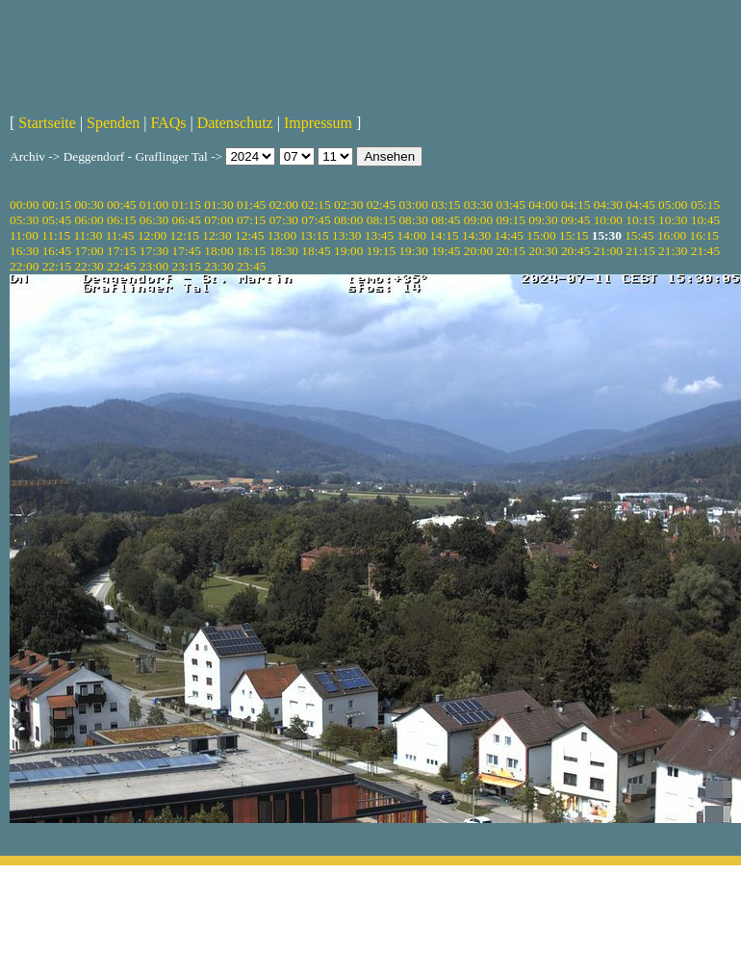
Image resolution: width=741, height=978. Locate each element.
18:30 (283, 251)
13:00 (282, 235)
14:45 (509, 235)
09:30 (542, 220)
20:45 (575, 251)
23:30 (218, 266)
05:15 (705, 204)
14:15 (443, 235)
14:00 (411, 235)
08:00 (348, 220)
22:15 (56, 266)
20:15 (511, 251)
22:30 (88, 266)
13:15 (313, 235)
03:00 (412, 204)
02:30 (348, 204)
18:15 (251, 251)
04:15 (575, 204)
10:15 (640, 220)
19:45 (445, 251)
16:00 (671, 235)
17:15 (121, 251)
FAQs (168, 123)
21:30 (672, 251)
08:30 (412, 220)
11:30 (87, 235)
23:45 (251, 266)
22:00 (24, 266)
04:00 (542, 204)
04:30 (608, 204)
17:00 (88, 251)
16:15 (704, 235)
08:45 (445, 220)
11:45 (120, 235)
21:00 (608, 251)
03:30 (478, 204)
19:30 (412, 251)
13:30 (346, 235)
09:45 (575, 220)
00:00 (24, 204)
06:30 (154, 220)
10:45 (705, 220)
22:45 (121, 266)
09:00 (478, 220)
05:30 (24, 220)
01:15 (186, 204)
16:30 (24, 251)
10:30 (672, 220)
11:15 (55, 235)
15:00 (540, 235)
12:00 (152, 235)
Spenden (113, 123)
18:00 (218, 251)
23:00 (154, 266)
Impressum (318, 123)
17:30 (154, 251)
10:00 (608, 220)
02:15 (315, 204)
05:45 (56, 220)
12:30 (216, 235)
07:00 (218, 220)
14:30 (476, 235)
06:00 (88, 220)
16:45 (56, 251)
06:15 (121, 220)
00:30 (88, 204)
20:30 (542, 251)
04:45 (640, 204)
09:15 (511, 220)
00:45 (121, 204)
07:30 (283, 220)
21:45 (705, 251)
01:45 (251, 204)
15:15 (573, 235)
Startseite (47, 123)
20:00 (478, 251)
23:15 (186, 266)
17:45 (186, 251)
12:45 (249, 235)
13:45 (379, 235)
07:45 (315, 220)
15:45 (639, 235)
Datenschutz (235, 123)
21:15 (640, 251)
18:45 (315, 251)
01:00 (154, 204)
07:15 (251, 220)
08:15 (381, 220)
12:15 (184, 235)
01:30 (218, 204)
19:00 (348, 251)
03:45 (511, 204)
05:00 (672, 204)
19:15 (381, 251)
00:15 (56, 204)
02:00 (283, 204)
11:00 (24, 235)
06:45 (186, 220)
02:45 (381, 204)
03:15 (445, 204)
